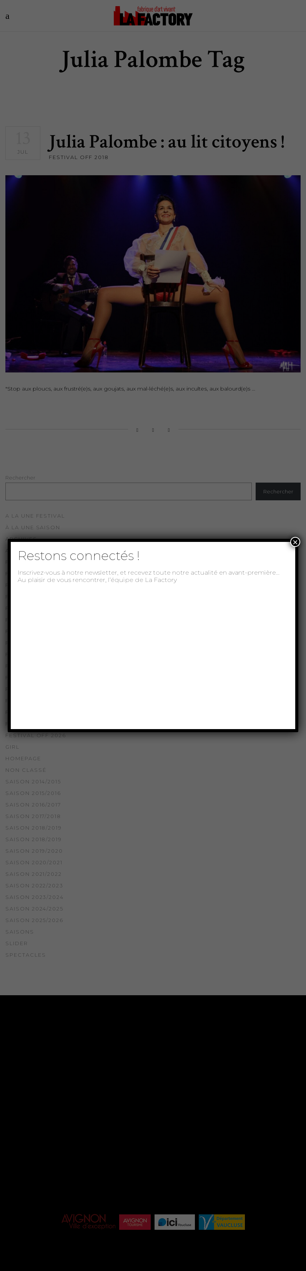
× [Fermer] (295, 542)
